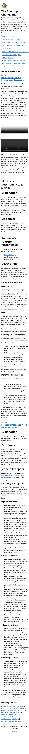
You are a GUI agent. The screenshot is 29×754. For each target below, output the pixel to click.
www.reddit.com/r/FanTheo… (10, 712)
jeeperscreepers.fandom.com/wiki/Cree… (14, 708)
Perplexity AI (5, 454)
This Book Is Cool (7, 63)
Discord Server (6, 48)
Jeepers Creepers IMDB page (10, 475)
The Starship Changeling (9, 13)
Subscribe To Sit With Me (9, 54)
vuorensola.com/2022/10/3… (10, 717)
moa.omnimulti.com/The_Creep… (11, 721)
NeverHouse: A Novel (8, 36)
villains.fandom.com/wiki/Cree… (13, 706)
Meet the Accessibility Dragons (17, 42)
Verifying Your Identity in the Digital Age (13, 60)
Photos (4, 57)
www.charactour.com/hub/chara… (14, 710)
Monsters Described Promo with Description (13, 78)
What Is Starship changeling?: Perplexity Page (15, 51)
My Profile (14, 731)
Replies (10, 57)
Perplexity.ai (5, 227)
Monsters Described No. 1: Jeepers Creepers (14, 426)
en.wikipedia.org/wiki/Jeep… (10, 719)
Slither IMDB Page (10, 255)
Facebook (18, 39)
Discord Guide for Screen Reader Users (13, 45)
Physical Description (7, 39)
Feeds (3, 66)
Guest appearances (19, 63)
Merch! (4, 42)
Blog (19, 54)
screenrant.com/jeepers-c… (9, 715)
